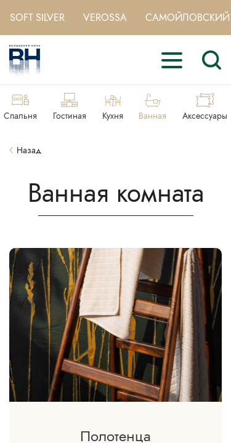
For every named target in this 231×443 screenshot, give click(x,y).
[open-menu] (171, 60)
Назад (25, 150)
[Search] (211, 60)
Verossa (105, 17)
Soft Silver (37, 17)
